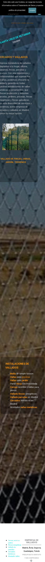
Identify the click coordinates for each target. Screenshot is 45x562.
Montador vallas (13, 556)
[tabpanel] (20, 10)
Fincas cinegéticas (14, 545)
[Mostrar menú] (39, 13)
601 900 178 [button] (20, 9)
